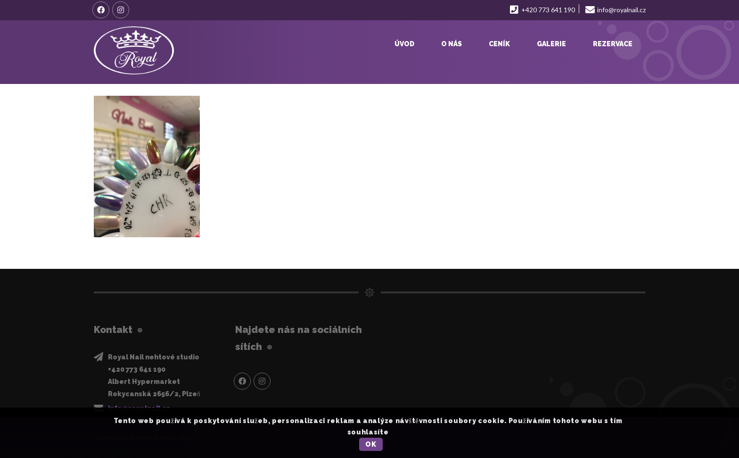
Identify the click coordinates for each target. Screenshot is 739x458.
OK (370, 444)
